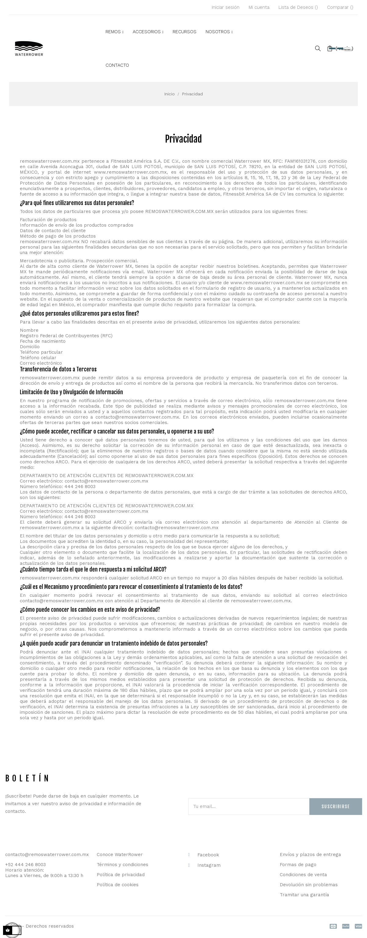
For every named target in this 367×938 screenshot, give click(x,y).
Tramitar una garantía (304, 894)
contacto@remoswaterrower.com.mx (137, 417)
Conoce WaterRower (120, 854)
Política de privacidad (121, 874)
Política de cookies (118, 884)
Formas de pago (298, 864)
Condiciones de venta (303, 874)
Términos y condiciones (122, 864)
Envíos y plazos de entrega (310, 854)
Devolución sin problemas (309, 884)
